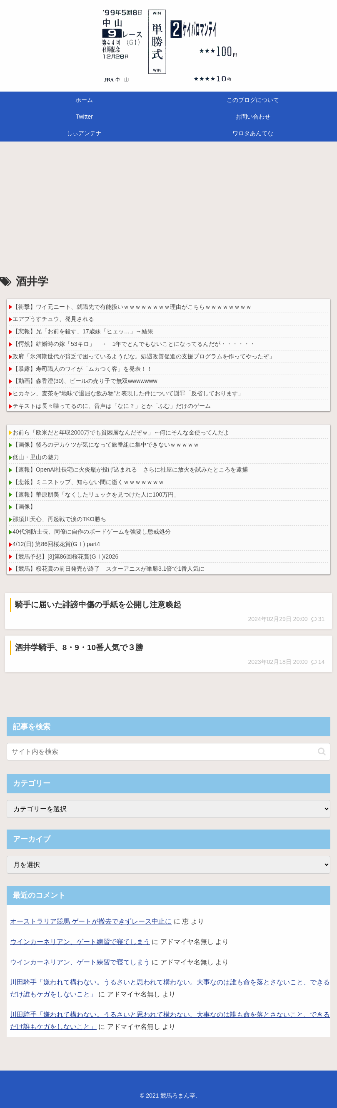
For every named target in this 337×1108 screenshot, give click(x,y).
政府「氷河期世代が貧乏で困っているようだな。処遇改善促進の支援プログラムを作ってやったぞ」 (143, 356)
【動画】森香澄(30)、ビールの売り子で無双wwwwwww (84, 381)
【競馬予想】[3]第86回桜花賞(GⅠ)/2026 (65, 556)
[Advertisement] (168, 210)
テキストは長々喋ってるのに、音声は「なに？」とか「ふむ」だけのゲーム (111, 405)
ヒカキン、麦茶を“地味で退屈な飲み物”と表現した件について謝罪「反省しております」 (128, 393)
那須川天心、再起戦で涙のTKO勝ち (59, 519)
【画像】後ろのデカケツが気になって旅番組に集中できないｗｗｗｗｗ (105, 444)
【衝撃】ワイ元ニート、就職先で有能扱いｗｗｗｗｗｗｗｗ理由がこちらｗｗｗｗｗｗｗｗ (132, 306)
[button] (322, 751)
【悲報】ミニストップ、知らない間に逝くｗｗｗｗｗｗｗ (88, 482)
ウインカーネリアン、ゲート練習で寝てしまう (80, 941)
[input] (168, 751)
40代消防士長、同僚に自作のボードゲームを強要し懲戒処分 (91, 531)
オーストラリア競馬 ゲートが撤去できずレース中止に (91, 921)
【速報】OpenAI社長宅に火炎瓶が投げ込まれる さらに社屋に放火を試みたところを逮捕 (130, 469)
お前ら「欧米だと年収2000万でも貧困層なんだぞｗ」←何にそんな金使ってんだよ (121, 432)
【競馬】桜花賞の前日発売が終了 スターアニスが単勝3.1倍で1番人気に (108, 568)
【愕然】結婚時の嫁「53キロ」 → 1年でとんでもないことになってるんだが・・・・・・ (133, 343)
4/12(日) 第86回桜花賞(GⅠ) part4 (56, 544)
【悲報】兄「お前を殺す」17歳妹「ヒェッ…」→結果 (82, 331)
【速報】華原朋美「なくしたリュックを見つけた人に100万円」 (96, 494)
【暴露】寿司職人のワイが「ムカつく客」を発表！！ (82, 368)
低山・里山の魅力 (35, 457)
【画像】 (24, 506)
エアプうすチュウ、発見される (53, 319)
